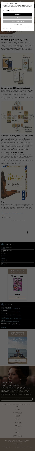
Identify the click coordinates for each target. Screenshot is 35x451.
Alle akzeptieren (17, 14)
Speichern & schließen (17, 17)
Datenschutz (30, 27)
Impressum (25, 27)
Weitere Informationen (17, 24)
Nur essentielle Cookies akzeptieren (17, 21)
